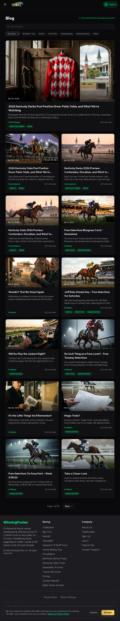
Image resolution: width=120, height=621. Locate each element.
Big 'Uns (47, 531)
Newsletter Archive (53, 567)
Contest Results (51, 580)
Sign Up (86, 536)
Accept (108, 612)
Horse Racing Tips (52, 549)
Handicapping (66, 34)
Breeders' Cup (29, 34)
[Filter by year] (13, 33)
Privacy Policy (50, 597)
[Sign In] (110, 4)
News (95, 34)
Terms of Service (68, 597)
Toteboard (48, 527)
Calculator (48, 540)
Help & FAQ (88, 545)
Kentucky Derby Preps (55, 558)
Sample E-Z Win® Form (55, 545)
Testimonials (88, 531)
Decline (93, 612)
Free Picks (52, 34)
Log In (85, 540)
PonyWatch (49, 554)
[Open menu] (5, 4)
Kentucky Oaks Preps (54, 563)
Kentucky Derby (82, 34)
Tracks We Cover (52, 571)
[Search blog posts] (60, 26)
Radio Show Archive (53, 585)
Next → (68, 506)
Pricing (46, 576)
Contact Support (90, 549)
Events (42, 34)
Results (46, 536)
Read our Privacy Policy (59, 614)
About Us (87, 527)
